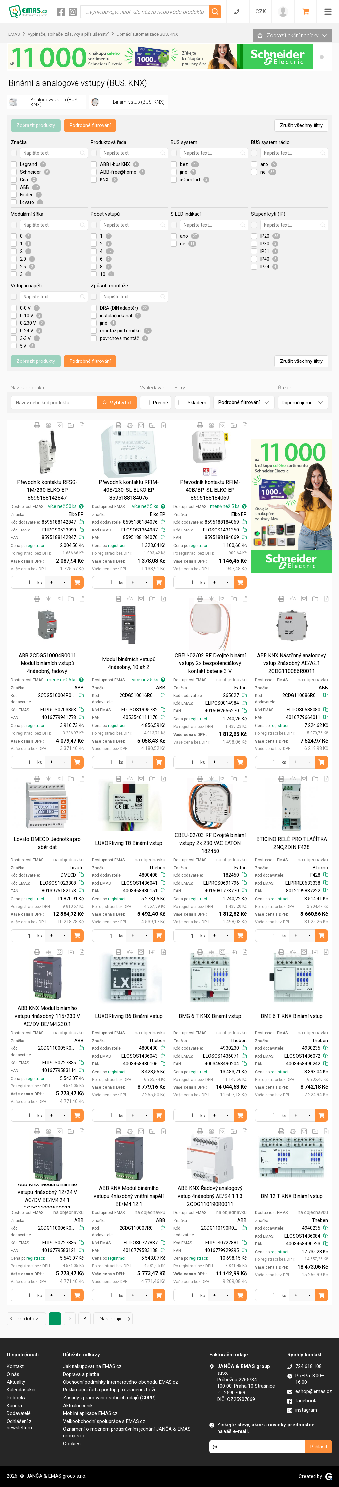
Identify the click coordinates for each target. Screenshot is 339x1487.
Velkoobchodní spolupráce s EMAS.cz (104, 1421)
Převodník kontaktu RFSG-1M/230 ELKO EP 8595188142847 (47, 490)
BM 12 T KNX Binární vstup (292, 1196)
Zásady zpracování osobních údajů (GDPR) (109, 1398)
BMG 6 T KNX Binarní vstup (210, 1016)
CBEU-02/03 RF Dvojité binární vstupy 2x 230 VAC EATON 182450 (210, 843)
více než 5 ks (148, 506)
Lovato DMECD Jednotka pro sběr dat (47, 843)
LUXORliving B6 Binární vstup (129, 1016)
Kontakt (15, 1366)
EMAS (14, 34)
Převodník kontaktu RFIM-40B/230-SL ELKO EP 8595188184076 (129, 490)
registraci (35, 545)
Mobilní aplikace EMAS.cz (90, 1413)
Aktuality (16, 1382)
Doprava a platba (81, 1374)
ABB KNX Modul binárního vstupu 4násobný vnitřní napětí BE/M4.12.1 (129, 1196)
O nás (13, 1374)
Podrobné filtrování (90, 125)
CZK (260, 11)
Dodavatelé (19, 1413)
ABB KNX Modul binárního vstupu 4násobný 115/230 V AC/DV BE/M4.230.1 (47, 1016)
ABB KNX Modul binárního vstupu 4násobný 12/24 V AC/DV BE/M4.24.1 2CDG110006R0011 (47, 1196)
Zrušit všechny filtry (301, 125)
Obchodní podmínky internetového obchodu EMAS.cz (120, 1382)
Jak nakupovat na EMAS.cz (92, 1366)
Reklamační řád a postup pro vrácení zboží (109, 1390)
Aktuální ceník (78, 1406)
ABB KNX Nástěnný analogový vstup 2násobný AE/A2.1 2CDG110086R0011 (291, 663)
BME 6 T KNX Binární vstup (292, 1016)
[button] (322, 57)
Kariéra (14, 1406)
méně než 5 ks (228, 506)
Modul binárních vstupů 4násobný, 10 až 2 (129, 663)
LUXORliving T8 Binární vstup (128, 843)
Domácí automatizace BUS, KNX (147, 34)
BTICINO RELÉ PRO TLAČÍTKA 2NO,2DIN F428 (291, 843)
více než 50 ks (66, 506)
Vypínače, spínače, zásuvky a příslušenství (68, 34)
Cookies (72, 1444)
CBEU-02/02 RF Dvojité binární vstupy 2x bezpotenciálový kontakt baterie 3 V (210, 663)
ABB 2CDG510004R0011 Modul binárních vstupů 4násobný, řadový (47, 663)
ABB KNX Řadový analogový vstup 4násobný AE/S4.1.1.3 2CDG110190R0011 (210, 1196)
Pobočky (16, 1398)
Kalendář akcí (21, 1390)
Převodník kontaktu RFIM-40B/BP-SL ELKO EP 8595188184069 (210, 490)
